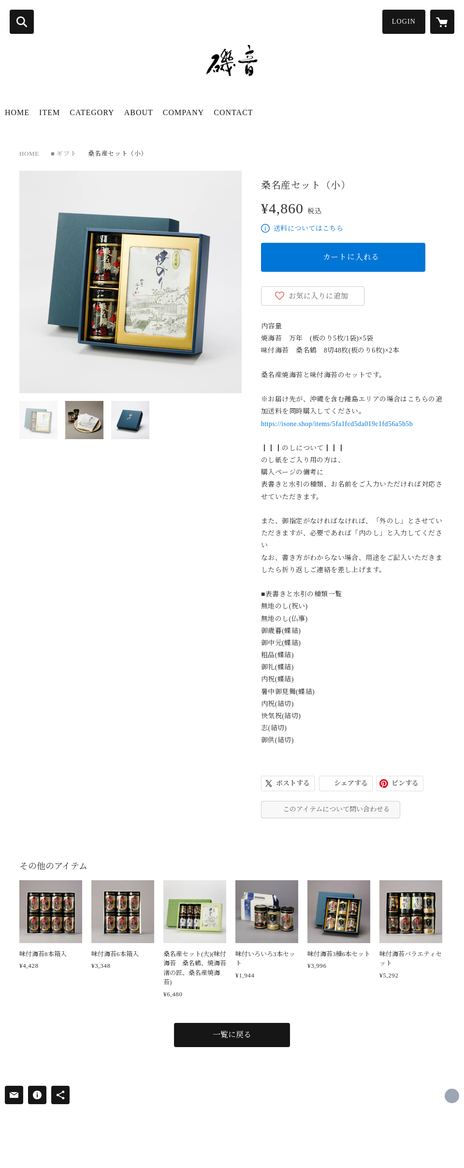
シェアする (351, 783)
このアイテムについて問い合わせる (336, 809)
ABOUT (138, 112)
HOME (17, 112)
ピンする (405, 783)
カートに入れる (351, 257)
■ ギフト (63, 153)
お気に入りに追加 (318, 296)
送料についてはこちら (308, 228)
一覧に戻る (232, 1035)
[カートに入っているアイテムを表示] (442, 22)
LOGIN (404, 21)
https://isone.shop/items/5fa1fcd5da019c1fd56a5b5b (337, 424)
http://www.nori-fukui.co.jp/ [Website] (452, 1096)
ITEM (49, 112)
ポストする (293, 783)
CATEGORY (92, 112)
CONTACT (233, 112)
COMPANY (183, 112)
